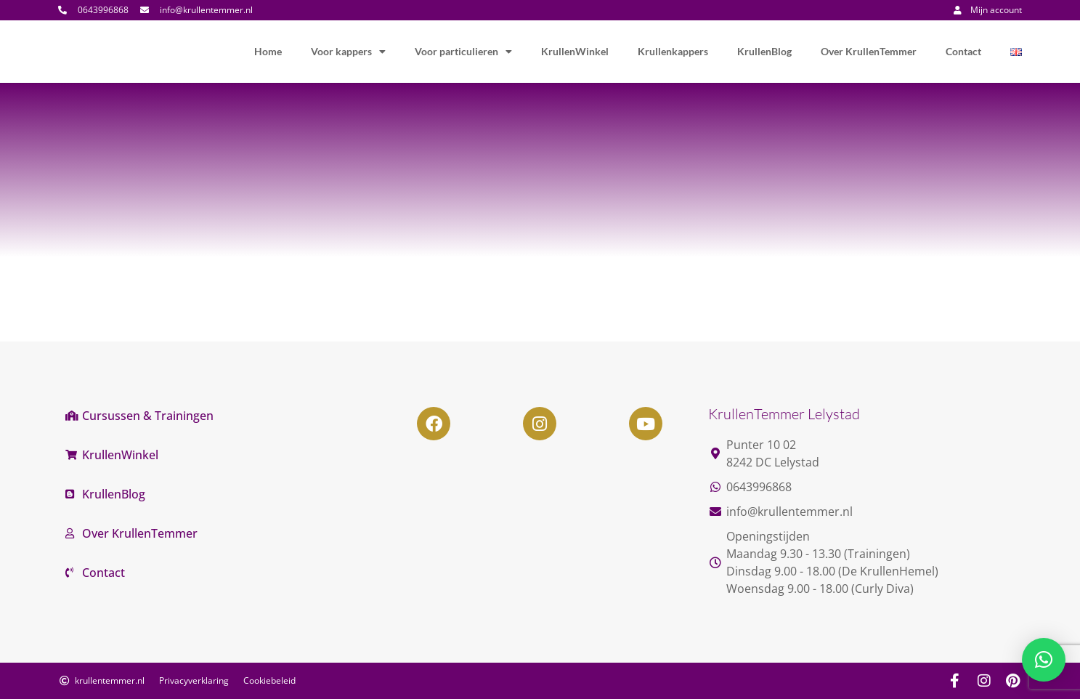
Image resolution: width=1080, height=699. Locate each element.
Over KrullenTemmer (869, 51)
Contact (963, 51)
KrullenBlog (764, 51)
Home (268, 51)
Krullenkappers (673, 51)
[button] (1043, 660)
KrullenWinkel (575, 51)
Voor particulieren (463, 51)
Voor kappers (348, 51)
